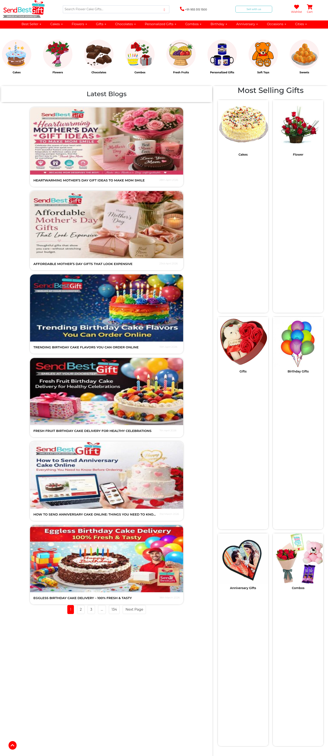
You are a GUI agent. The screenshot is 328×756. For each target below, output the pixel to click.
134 (114, 318)
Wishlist (296, 9)
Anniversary (247, 24)
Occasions (276, 24)
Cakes (56, 24)
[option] (20, 58)
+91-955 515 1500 (193, 9)
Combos (193, 24)
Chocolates (125, 24)
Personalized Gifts (161, 24)
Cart (310, 9)
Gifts (101, 24)
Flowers (79, 24)
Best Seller (32, 24)
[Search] (116, 9)
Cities (301, 24)
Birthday (218, 24)
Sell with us (254, 9)
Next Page (134, 318)
